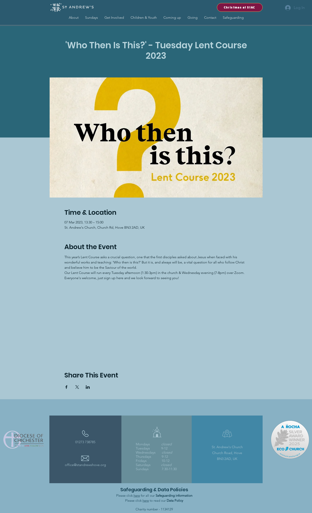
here (137, 495)
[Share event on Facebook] (66, 387)
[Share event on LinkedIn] (88, 387)
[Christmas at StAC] (240, 7)
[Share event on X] (77, 387)
